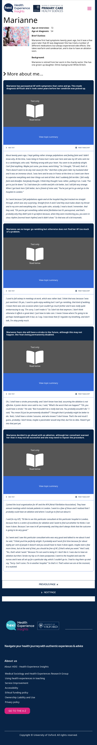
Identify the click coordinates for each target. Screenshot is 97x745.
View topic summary (48, 136)
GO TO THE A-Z (17, 711)
